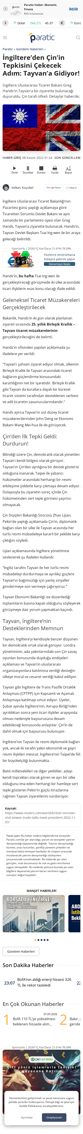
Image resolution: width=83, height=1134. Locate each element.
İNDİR (73, 9)
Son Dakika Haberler (28, 965)
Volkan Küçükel (22, 188)
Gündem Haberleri (29, 49)
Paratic (8, 49)
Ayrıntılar (27, 1117)
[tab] (35, 940)
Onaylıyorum (54, 1117)
